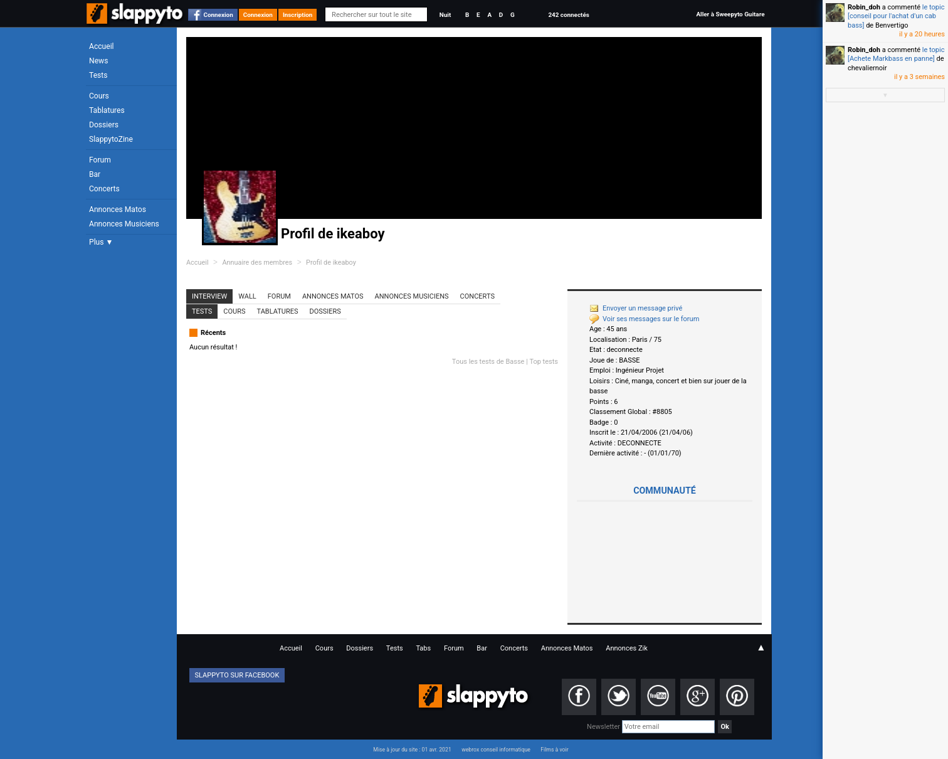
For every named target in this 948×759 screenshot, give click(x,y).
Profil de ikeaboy (331, 262)
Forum (100, 160)
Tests (98, 75)
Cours (99, 96)
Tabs (423, 648)
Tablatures (107, 110)
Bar (94, 174)
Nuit (445, 14)
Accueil (101, 46)
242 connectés (568, 14)
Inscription (298, 14)
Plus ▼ (101, 242)
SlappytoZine (111, 139)
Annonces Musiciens (124, 224)
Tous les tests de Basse (488, 362)
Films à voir (554, 749)
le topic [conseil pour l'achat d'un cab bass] (896, 16)
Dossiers (103, 124)
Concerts (104, 188)
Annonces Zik (627, 648)
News (98, 60)
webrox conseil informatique (495, 749)
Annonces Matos (117, 209)
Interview (209, 296)
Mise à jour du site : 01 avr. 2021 (412, 749)
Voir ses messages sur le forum (644, 319)
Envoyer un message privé (635, 308)
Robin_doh (864, 7)
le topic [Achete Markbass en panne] (896, 54)
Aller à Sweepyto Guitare (730, 14)
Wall (247, 296)
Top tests (543, 362)
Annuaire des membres (257, 262)
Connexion (218, 14)
